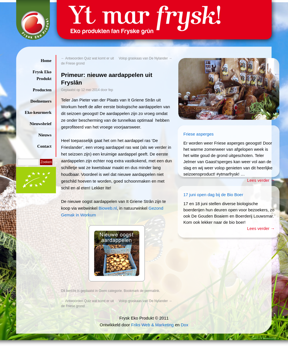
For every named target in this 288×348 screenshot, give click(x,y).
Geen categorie (110, 291)
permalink (152, 291)
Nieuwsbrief (41, 123)
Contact (44, 146)
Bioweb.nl (107, 208)
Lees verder (261, 180)
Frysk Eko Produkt (42, 75)
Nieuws (44, 135)
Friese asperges (198, 134)
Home (46, 60)
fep (110, 90)
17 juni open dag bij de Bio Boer (213, 194)
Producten (42, 90)
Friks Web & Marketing (152, 324)
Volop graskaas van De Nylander (145, 58)
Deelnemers (40, 101)
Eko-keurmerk (38, 112)
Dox (184, 324)
